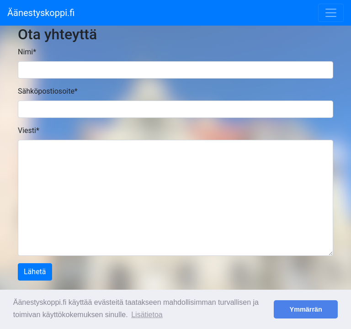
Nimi (27, 52)
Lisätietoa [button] (147, 314)
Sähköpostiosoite (48, 91)
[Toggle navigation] (331, 13)
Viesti (28, 130)
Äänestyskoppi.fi (40, 12)
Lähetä (35, 271)
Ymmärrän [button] (306, 309)
